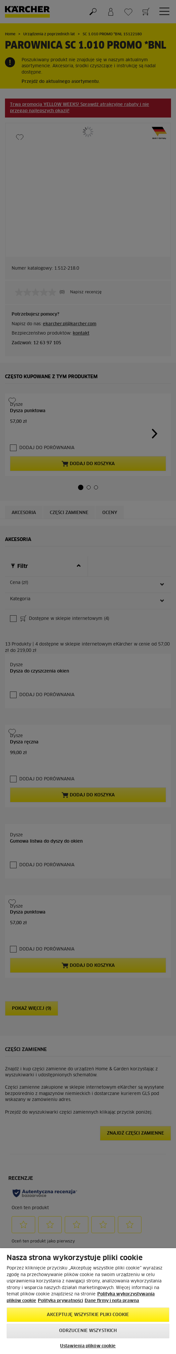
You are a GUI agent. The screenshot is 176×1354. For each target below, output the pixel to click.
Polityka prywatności (60, 1301)
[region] (88, 1301)
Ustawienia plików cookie (88, 1346)
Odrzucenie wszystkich (88, 1331)
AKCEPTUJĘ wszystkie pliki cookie (88, 1315)
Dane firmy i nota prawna (112, 1301)
